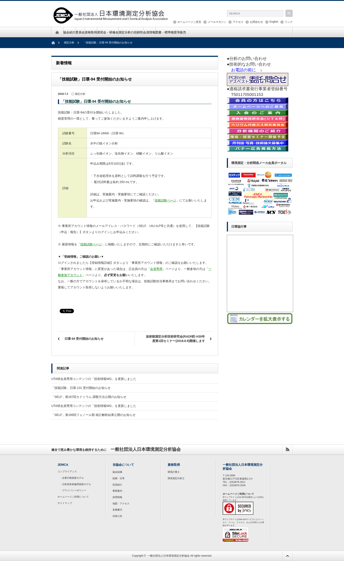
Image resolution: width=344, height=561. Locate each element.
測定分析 (69, 42)
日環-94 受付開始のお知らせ (84, 338)
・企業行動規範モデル (72, 477)
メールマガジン (217, 21)
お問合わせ (256, 21)
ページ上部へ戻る (287, 556)
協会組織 (117, 472)
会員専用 (156, 269)
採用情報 (117, 497)
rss (287, 449)
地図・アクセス (121, 503)
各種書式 (117, 509)
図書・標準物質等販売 (170, 32)
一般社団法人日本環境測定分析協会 (168, 555)
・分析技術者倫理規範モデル (75, 484)
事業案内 (117, 490)
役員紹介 (117, 484)
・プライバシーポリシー (73, 490)
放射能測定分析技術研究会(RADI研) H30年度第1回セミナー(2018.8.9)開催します (175, 339)
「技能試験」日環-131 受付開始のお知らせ (81, 388)
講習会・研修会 (107, 32)
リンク (289, 21)
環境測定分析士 (176, 478)
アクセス (238, 21)
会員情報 (149, 32)
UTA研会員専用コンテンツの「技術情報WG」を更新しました (93, 379)
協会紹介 (69, 32)
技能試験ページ (165, 200)
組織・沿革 (119, 478)
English (274, 21)
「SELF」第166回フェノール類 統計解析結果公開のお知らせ (93, 415)
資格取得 (91, 32)
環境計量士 (174, 472)
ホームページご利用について (73, 496)
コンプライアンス (67, 471)
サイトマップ (64, 503)
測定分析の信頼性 (130, 32)
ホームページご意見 (189, 21)
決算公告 (117, 516)
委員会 (80, 32)
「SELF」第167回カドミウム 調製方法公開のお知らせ (88, 397)
